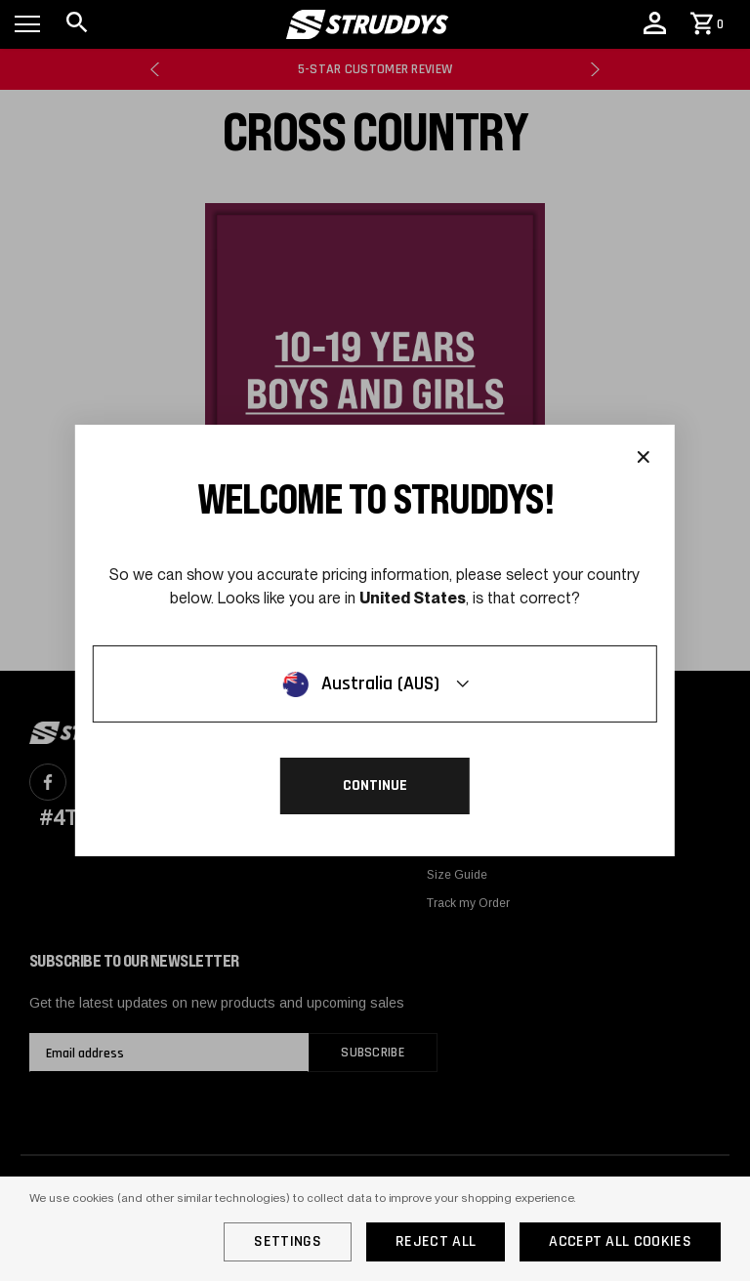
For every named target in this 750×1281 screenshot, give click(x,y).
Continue (375, 785)
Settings (287, 1241)
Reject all (436, 1241)
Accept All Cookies (620, 1241)
